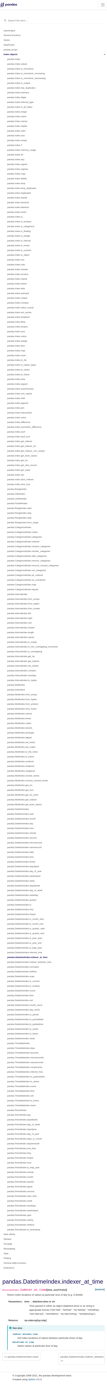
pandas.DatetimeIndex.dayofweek (23, 885)
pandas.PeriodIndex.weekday (21, 1205)
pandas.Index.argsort (17, 384)
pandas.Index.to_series (18, 369)
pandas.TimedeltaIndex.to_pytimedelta (25, 1076)
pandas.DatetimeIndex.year (20, 814)
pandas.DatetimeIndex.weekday (22, 895)
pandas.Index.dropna (17, 326)
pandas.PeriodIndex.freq (19, 1153)
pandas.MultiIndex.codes (19, 723)
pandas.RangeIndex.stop (19, 513)
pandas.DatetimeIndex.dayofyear (23, 866)
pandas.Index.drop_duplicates (21, 188)
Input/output (9, 30)
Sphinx (32, 1379)
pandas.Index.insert (16, 212)
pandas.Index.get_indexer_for (21, 446)
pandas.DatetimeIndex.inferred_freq (24, 952)
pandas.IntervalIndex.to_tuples (22, 680)
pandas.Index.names (17, 121)
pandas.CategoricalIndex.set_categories (26, 570)
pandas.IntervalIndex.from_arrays (23, 599)
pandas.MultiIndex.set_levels (21, 742)
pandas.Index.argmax (17, 169)
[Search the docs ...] (53, 20)
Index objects (11, 54)
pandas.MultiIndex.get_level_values (24, 804)
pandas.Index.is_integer (18, 236)
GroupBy (8, 1244)
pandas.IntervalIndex (17, 594)
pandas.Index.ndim (16, 131)
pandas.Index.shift (16, 398)
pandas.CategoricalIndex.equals (22, 589)
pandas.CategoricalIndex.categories (24, 537)
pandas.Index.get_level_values (22, 456)
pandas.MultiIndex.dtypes (19, 737)
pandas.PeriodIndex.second (20, 1191)
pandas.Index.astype (17, 341)
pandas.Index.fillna (16, 322)
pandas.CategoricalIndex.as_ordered (25, 575)
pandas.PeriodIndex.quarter (20, 1182)
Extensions (9, 1268)
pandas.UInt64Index (17, 499)
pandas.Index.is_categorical (20, 226)
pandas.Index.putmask (18, 293)
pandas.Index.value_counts (20, 307)
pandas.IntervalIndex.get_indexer (23, 661)
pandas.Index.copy (16, 174)
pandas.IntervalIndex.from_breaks (23, 608)
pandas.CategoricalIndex (19, 527)
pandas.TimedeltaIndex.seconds (22, 1053)
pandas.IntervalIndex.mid (19, 623)
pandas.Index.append (17, 403)
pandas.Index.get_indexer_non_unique (26, 451)
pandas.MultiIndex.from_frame (22, 709)
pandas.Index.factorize (18, 202)
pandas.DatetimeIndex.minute (21, 833)
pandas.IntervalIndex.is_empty (22, 642)
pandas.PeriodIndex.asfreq (20, 1220)
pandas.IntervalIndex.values (20, 637)
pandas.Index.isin (15, 475)
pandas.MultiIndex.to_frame (20, 756)
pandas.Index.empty (17, 140)
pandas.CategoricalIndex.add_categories (27, 556)
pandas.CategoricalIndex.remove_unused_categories (33, 565)
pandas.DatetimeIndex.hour (20, 828)
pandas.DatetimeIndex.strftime (22, 971)
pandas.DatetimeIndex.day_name (23, 1010)
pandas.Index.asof (16, 432)
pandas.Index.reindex (17, 269)
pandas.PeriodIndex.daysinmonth (23, 1143)
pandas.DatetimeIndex (18, 809)
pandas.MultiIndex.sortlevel (20, 761)
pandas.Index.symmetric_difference (24, 427)
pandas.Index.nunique (18, 303)
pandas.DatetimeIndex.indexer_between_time (29, 962)
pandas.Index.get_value (18, 470)
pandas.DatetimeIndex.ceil (20, 1000)
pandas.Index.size (16, 135)
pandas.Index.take (16, 288)
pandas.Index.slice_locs (18, 484)
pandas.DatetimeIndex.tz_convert (23, 981)
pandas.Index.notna (16, 336)
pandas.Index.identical (18, 207)
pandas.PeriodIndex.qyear (20, 1186)
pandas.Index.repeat (17, 279)
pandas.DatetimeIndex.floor (20, 995)
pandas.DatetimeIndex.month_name (24, 1005)
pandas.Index (13, 59)
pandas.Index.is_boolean (19, 221)
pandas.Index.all (15, 154)
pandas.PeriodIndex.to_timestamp (23, 1229)
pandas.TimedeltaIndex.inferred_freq (25, 1072)
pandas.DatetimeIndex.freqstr (21, 914)
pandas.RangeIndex (17, 489)
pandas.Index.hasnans (18, 92)
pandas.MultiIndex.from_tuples (22, 699)
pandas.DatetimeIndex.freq (20, 909)
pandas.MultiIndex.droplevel (20, 766)
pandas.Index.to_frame (18, 374)
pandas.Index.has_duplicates (21, 88)
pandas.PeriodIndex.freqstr (20, 1158)
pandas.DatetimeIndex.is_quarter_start (26, 928)
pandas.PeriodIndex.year (19, 1215)
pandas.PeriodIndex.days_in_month (24, 1139)
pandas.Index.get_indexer (19, 441)
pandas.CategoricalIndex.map (21, 584)
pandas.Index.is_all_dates (19, 107)
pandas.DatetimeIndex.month (21, 819)
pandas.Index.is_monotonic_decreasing (26, 78)
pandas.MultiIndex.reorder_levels (23, 776)
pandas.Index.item (16, 346)
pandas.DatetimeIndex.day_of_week (24, 890)
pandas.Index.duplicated (19, 193)
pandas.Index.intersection (19, 412)
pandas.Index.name (16, 116)
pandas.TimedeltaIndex (18, 1043)
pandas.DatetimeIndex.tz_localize (23, 986)
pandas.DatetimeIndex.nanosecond (24, 847)
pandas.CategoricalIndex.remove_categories (28, 560)
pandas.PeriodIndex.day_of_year (23, 1134)
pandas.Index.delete (17, 178)
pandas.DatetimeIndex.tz (19, 905)
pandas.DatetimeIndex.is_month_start (25, 919)
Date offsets (9, 1234)
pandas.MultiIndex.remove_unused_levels (27, 780)
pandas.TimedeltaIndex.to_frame (23, 1100)
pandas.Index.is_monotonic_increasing (26, 73)
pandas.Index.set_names (19, 312)
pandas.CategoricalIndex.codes (22, 532)
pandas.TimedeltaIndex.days (21, 1048)
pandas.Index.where (17, 283)
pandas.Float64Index (17, 503)
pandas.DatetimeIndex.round (21, 990)
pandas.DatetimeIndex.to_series (22, 1029)
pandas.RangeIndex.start (19, 508)
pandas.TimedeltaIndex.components (24, 1067)
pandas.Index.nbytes (17, 126)
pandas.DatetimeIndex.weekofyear (24, 876)
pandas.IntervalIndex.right (19, 618)
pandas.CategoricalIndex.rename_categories (29, 546)
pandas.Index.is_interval (19, 240)
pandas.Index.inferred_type (20, 102)
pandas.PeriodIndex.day (19, 1115)
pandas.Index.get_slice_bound (22, 465)
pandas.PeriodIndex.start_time (22, 1196)
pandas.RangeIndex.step (19, 518)
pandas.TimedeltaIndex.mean (21, 1105)
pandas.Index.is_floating (19, 231)
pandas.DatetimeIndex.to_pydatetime (25, 1024)
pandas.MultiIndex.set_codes (21, 747)
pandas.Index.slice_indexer (20, 479)
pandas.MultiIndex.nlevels (19, 728)
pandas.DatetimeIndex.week (21, 881)
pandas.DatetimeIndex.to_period (23, 1014)
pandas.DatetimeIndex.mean (21, 1038)
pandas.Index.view (16, 379)
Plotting (7, 1258)
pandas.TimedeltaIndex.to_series (23, 1081)
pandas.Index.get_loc (17, 460)
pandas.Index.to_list (17, 360)
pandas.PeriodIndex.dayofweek (22, 1119)
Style (6, 1253)
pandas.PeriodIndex (17, 1110)
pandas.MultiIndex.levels (19, 718)
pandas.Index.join (15, 408)
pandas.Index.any (15, 159)
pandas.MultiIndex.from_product (22, 704)
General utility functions (15, 1263)
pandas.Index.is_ (15, 217)
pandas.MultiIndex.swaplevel (21, 771)
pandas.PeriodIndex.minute (20, 1172)
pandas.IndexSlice (16, 690)
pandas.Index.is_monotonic (20, 69)
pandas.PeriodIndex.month (20, 1177)
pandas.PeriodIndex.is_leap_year (23, 1167)
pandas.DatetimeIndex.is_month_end (25, 924)
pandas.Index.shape (17, 112)
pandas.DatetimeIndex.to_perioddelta (25, 1019)
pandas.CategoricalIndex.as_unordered (26, 580)
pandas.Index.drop (16, 183)
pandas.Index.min (15, 260)
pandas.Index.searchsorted (20, 389)
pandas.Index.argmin (17, 164)
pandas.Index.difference (18, 422)
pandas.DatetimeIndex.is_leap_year (24, 948)
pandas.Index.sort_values (19, 393)
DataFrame (9, 45)
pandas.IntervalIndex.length (20, 632)
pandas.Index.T (14, 145)
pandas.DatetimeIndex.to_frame (22, 1033)
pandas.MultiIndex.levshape (20, 733)
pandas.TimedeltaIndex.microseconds (25, 1057)
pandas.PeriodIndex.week (19, 1201)
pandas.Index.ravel (16, 355)
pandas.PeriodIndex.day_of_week (23, 1124)
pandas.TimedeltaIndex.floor (21, 1091)
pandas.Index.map (16, 350)
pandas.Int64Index (16, 494)
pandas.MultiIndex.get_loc (20, 785)
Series (7, 40)
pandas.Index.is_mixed (18, 245)
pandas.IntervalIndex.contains (21, 670)
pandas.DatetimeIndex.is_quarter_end (25, 933)
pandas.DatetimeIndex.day (20, 823)
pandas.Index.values (17, 64)
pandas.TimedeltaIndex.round (21, 1086)
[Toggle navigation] (102, 5)
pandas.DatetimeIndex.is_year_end (24, 943)
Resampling (9, 1248)
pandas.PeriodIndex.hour (19, 1162)
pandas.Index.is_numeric (19, 250)
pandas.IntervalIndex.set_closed (22, 666)
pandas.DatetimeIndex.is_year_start (24, 938)
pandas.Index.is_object (18, 255)
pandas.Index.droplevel (18, 317)
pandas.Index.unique (17, 298)
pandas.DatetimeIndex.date (20, 852)
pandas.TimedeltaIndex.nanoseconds (25, 1062)
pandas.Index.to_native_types (21, 365)
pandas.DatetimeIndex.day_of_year (24, 871)
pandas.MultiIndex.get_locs (20, 790)
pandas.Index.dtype (16, 97)
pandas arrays (11, 49)
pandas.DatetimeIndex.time (20, 857)
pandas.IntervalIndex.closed (20, 627)
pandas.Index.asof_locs (18, 436)
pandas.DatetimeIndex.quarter (22, 900)
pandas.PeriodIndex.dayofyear (22, 1129)
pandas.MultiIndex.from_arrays (22, 694)
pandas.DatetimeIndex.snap (20, 976)
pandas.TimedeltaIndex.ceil (20, 1096)
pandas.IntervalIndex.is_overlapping (24, 651)
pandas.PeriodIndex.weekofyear (22, 1210)
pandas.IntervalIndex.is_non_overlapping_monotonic (32, 646)
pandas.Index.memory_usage (21, 150)
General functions (12, 35)
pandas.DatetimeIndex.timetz (21, 862)
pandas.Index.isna (16, 331)
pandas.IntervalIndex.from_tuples (23, 603)
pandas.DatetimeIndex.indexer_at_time (27, 957)
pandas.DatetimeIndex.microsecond (24, 842)
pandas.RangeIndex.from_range (22, 522)
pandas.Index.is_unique (18, 83)
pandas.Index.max (16, 264)
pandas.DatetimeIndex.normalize (23, 967)
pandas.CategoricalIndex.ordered (23, 541)
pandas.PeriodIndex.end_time (21, 1148)
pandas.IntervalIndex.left (19, 613)
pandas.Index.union (16, 417)
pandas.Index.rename (17, 274)
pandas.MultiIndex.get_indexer (22, 799)
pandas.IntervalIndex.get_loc (21, 656)
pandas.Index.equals (17, 197)
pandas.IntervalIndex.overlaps (21, 675)
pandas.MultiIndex (16, 685)
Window (7, 1239)
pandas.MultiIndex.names (19, 713)
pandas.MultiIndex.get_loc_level (22, 795)
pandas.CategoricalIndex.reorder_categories (28, 551)
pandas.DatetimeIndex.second (22, 838)
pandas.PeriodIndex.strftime (20, 1225)
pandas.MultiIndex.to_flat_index (22, 752)
